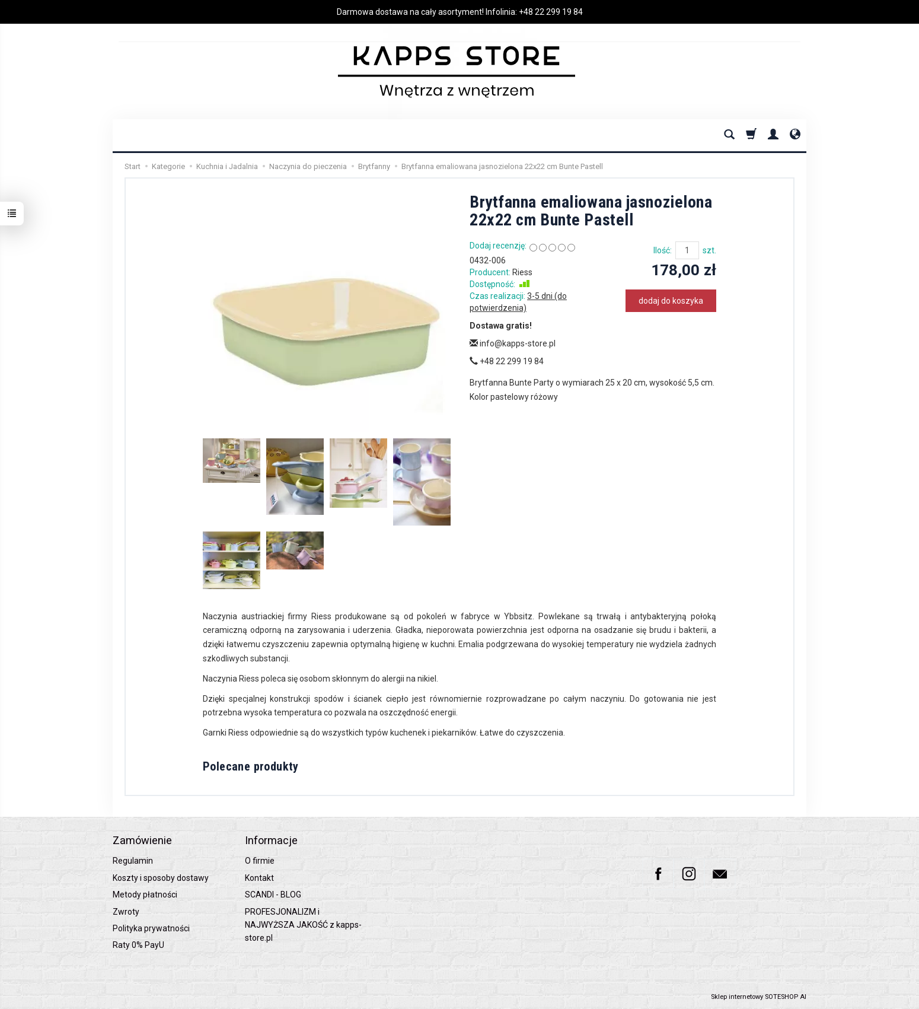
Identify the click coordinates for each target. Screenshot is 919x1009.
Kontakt (259, 878)
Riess (522, 272)
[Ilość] (687, 250)
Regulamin (133, 860)
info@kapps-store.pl (513, 343)
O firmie (260, 860)
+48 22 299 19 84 (551, 12)
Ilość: (662, 250)
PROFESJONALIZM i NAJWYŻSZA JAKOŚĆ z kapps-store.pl (303, 925)
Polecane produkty (251, 766)
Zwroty (126, 911)
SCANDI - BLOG (273, 894)
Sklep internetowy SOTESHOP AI (758, 997)
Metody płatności (145, 894)
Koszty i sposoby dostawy (161, 878)
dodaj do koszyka (671, 300)
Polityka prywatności (151, 928)
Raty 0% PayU (138, 945)
